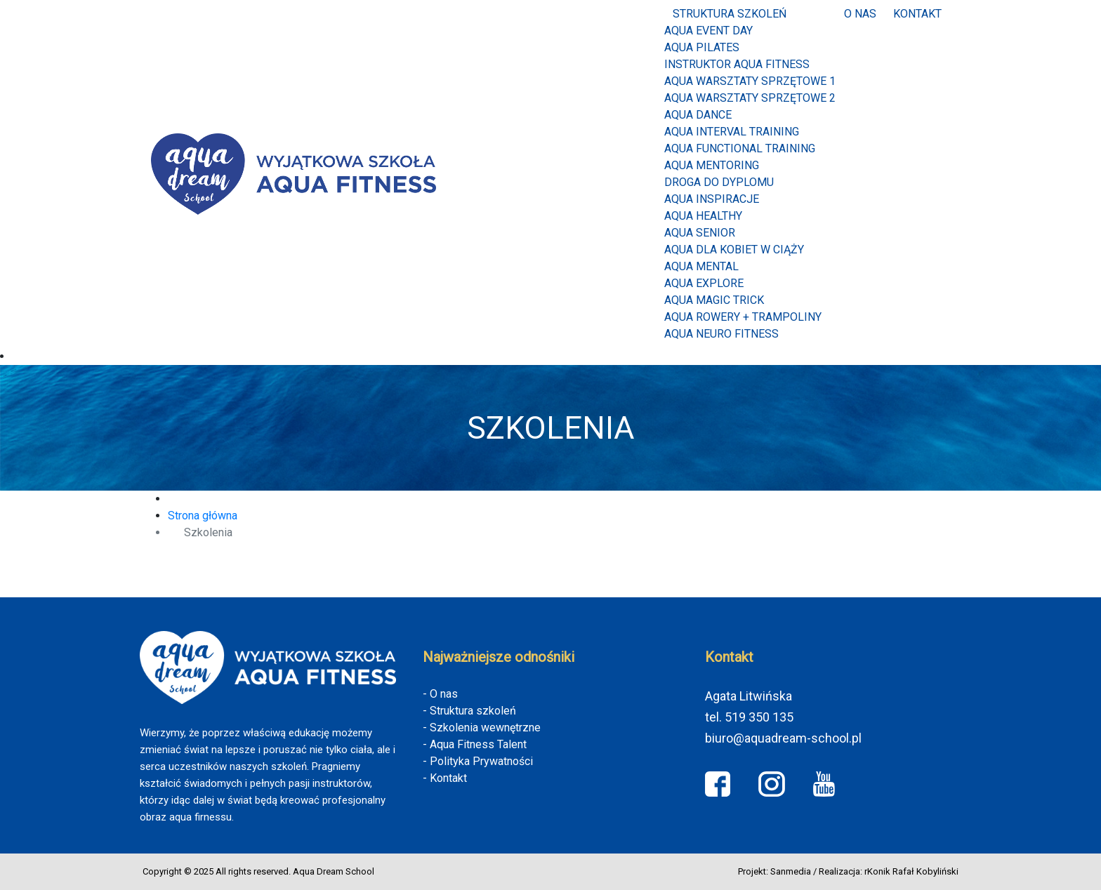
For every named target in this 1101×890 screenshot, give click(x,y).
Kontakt (917, 13)
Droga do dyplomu (719, 182)
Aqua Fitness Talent (478, 744)
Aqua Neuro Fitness (721, 333)
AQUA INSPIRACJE (711, 199)
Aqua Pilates (701, 47)
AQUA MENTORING (711, 165)
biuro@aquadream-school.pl (783, 738)
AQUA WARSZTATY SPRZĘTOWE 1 (750, 81)
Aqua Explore (704, 283)
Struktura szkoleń (729, 13)
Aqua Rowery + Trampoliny (743, 317)
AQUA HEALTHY (703, 215)
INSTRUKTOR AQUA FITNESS (737, 64)
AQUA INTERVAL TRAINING (731, 131)
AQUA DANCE (698, 114)
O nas (860, 13)
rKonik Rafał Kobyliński (911, 871)
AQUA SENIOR (699, 232)
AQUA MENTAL (701, 266)
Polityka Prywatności (481, 761)
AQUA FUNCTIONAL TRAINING (739, 148)
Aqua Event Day (708, 30)
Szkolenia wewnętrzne (485, 727)
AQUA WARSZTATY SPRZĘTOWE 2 (750, 98)
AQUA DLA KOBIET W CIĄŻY (734, 249)
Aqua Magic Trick (714, 300)
